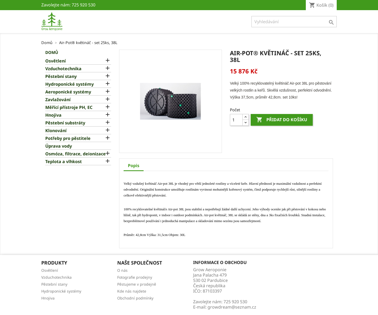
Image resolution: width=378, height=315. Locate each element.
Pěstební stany (61, 76)
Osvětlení (55, 61)
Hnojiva (53, 115)
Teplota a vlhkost (63, 161)
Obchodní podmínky (135, 298)
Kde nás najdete (131, 291)
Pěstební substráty (65, 123)
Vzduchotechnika (63, 69)
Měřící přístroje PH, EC (68, 107)
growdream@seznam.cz (232, 307)
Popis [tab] (133, 165)
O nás (122, 270)
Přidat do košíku (281, 119)
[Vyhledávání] (294, 21)
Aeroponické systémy (68, 92)
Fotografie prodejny (134, 277)
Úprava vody (58, 146)
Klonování (56, 130)
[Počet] (236, 120)
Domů (51, 52)
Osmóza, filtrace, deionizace (75, 154)
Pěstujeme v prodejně (136, 284)
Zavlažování (58, 100)
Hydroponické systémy (69, 84)
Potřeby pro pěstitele (68, 138)
